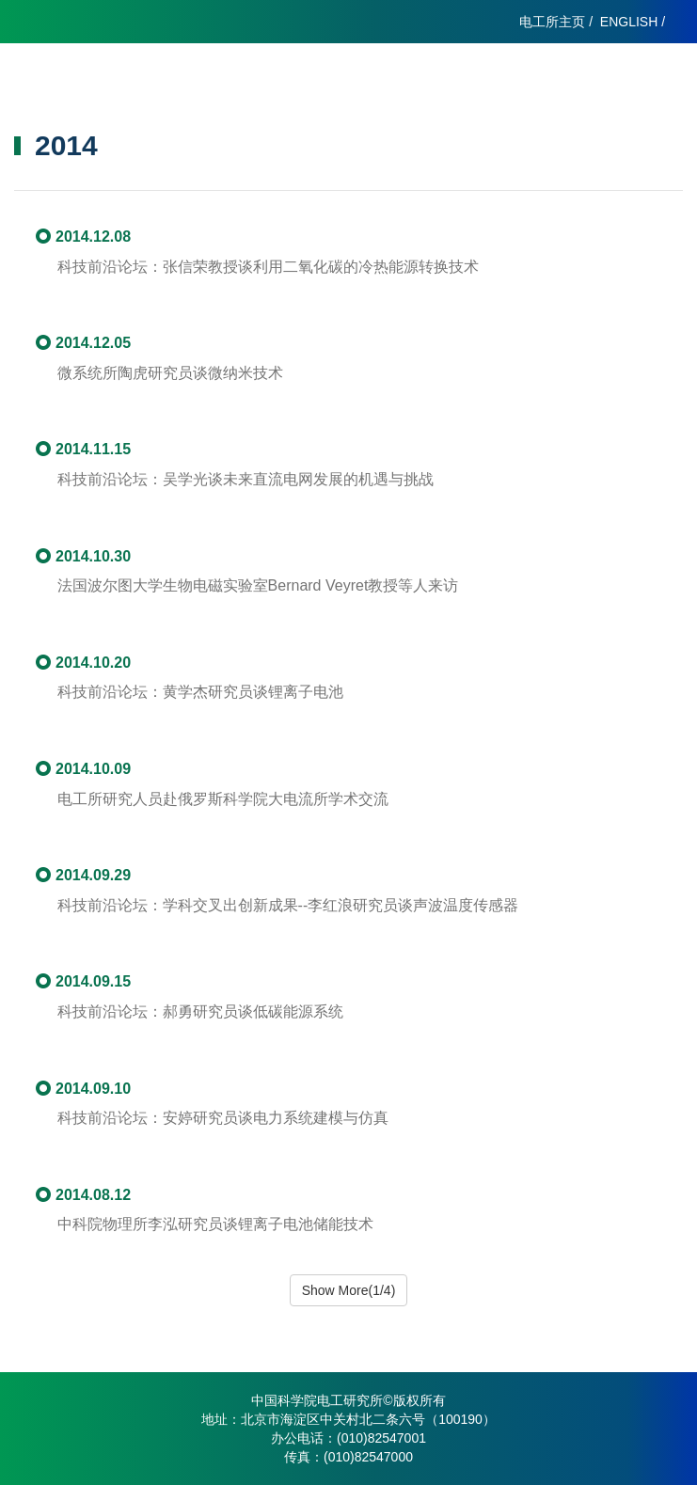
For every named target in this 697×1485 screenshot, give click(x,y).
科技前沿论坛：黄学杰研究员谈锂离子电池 (200, 692)
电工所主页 (552, 21)
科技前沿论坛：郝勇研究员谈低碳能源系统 (200, 1011)
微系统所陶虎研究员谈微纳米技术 (170, 373)
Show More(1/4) (349, 1290)
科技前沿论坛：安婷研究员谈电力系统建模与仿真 (222, 1118)
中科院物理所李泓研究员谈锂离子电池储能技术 (215, 1224)
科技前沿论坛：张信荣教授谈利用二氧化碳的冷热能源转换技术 (268, 267)
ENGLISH (628, 21)
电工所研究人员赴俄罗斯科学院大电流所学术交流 (222, 799)
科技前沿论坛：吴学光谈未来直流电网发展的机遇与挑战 (245, 479)
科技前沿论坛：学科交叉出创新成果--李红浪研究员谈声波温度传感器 (288, 905)
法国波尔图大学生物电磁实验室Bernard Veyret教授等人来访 (258, 585)
